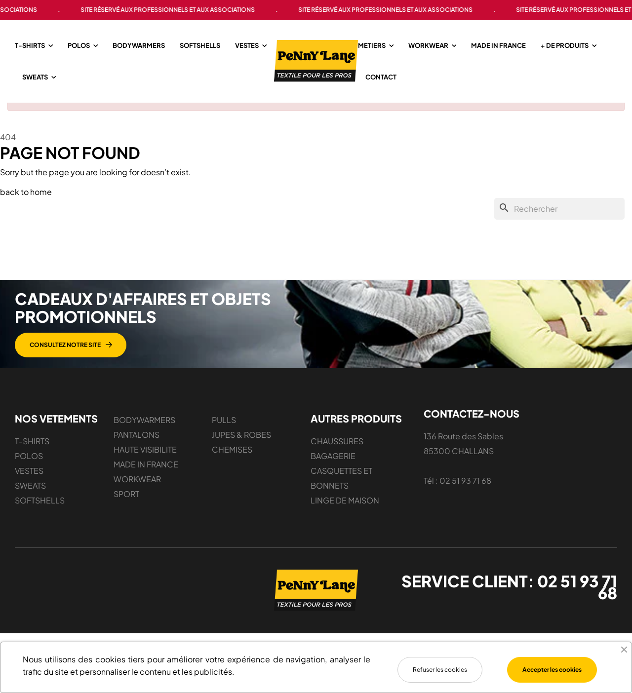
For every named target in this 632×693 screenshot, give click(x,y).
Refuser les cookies (440, 669)
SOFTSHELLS (40, 516)
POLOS (29, 471)
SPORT (126, 509)
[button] (70, 360)
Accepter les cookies (552, 669)
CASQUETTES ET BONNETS (341, 493)
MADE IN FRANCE (146, 480)
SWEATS (30, 501)
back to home (26, 207)
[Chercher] (559, 224)
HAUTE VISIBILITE (145, 465)
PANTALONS (136, 450)
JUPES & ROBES (241, 450)
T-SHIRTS (32, 457)
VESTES (29, 486)
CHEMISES (232, 465)
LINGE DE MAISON (345, 516)
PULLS (224, 435)
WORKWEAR (137, 495)
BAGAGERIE (333, 471)
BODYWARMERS (144, 435)
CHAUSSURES (337, 457)
